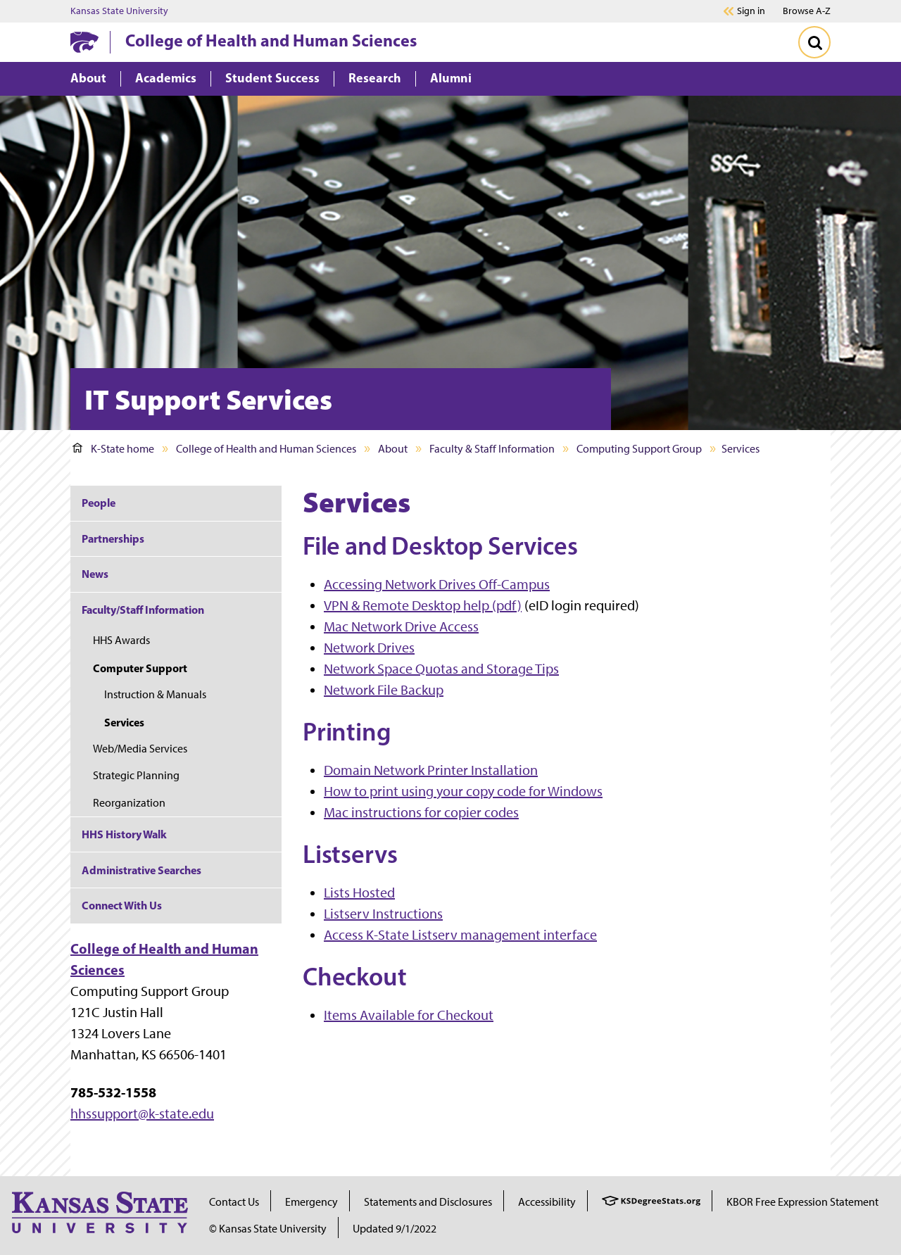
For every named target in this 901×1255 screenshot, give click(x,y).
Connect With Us (122, 905)
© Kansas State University (268, 1228)
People (98, 503)
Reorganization (129, 802)
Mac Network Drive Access (401, 626)
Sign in (751, 11)
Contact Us (234, 1202)
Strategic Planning (136, 775)
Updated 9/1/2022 (394, 1228)
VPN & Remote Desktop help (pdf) (423, 605)
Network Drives (369, 647)
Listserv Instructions (383, 913)
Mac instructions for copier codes (421, 812)
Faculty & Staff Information (492, 448)
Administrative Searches (141, 870)
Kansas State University (119, 11)
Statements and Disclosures (428, 1202)
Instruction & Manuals (155, 694)
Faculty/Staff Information (143, 610)
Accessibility (547, 1202)
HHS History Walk (124, 834)
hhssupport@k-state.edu (142, 1113)
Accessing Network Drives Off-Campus (437, 584)
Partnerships (113, 538)
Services (124, 722)
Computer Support (140, 668)
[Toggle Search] (814, 42)
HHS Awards (121, 640)
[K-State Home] (84, 42)
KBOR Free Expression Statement (802, 1202)
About (393, 448)
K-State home (113, 448)
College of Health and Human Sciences (271, 40)
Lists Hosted (359, 892)
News (95, 574)
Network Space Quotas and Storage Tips (441, 668)
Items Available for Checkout (408, 1015)
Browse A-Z (807, 11)
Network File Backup (383, 689)
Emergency (311, 1202)
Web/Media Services (140, 748)
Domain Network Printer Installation (431, 770)
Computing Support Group (639, 448)
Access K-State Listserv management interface (460, 934)
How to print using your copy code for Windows (463, 791)
